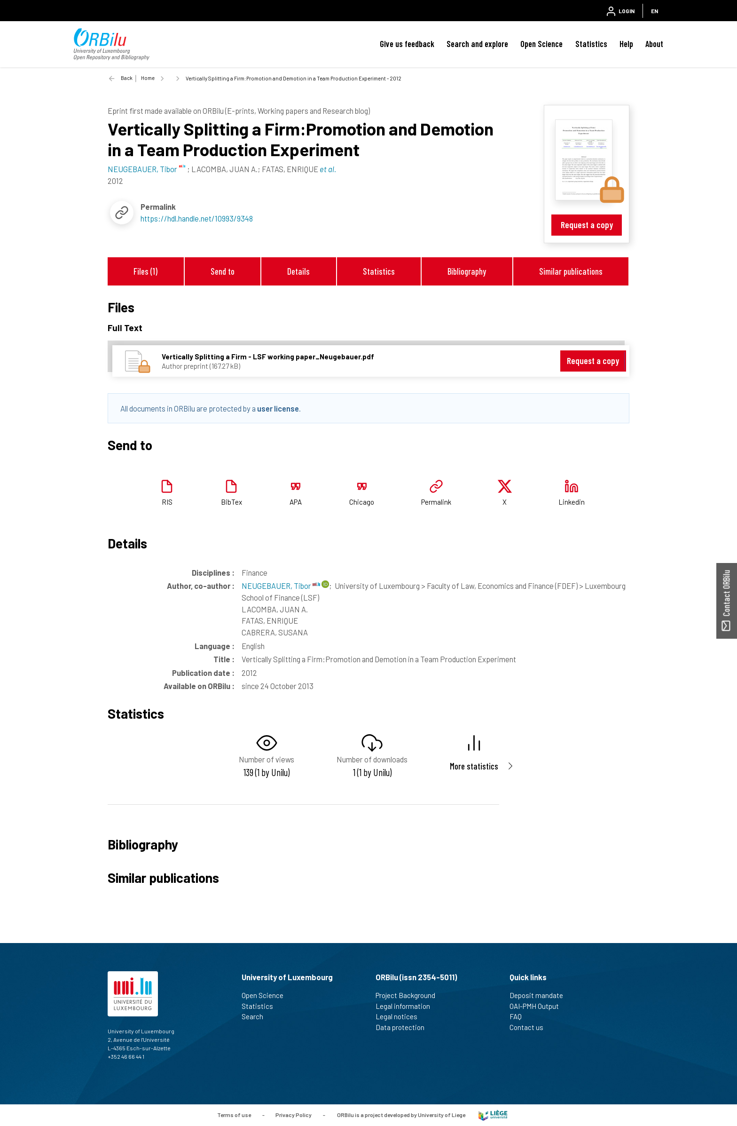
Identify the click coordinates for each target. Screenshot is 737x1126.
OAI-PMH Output (538, 1006)
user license (278, 408)
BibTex (231, 502)
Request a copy (587, 224)
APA (296, 502)
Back (127, 78)
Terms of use (234, 1114)
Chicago (361, 502)
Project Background (409, 995)
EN (654, 11)
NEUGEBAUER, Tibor (281, 585)
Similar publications (571, 271)
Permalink (436, 502)
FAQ (520, 1016)
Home (148, 78)
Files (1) (145, 271)
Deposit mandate (540, 995)
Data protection (404, 1027)
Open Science (541, 44)
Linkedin (571, 502)
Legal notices (400, 1016)
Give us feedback (407, 44)
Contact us (530, 1027)
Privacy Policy (293, 1114)
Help (626, 44)
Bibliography (466, 271)
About (654, 44)
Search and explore (477, 44)
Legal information (407, 1006)
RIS (167, 502)
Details (298, 271)
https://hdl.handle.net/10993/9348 (197, 218)
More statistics (474, 766)
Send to (223, 271)
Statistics (591, 44)
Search (256, 1016)
